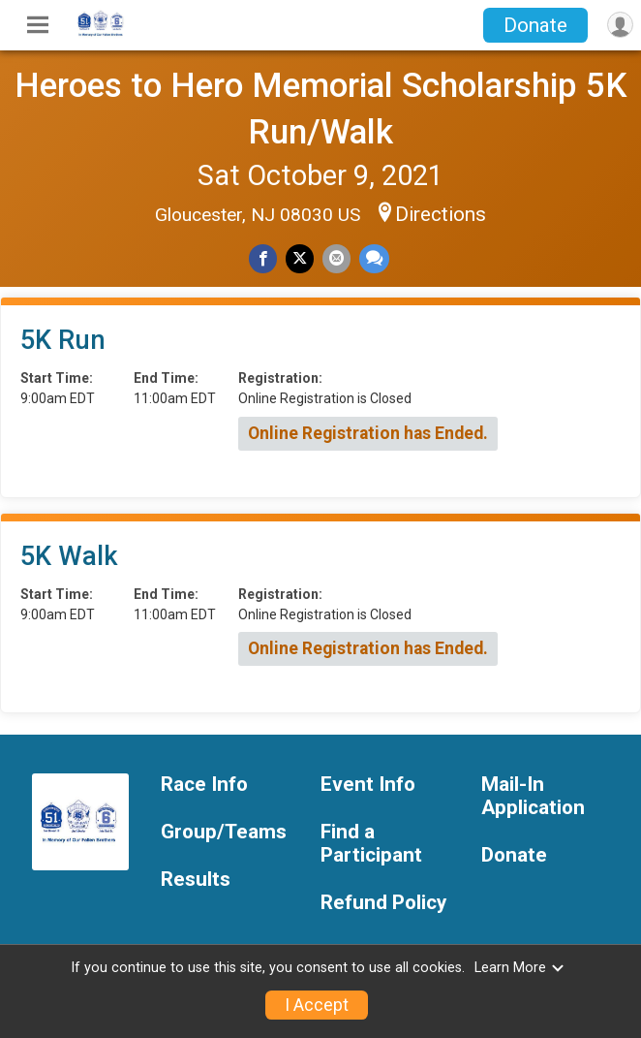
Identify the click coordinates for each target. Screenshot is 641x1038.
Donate (535, 25)
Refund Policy (383, 903)
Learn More (519, 967)
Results (195, 879)
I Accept (317, 1005)
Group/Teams (224, 832)
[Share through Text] (374, 258)
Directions (440, 214)
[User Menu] (620, 25)
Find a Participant (371, 843)
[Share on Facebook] (263, 258)
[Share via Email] (336, 258)
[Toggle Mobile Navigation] (37, 25)
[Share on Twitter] (300, 258)
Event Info (367, 784)
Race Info (204, 784)
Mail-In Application (533, 796)
